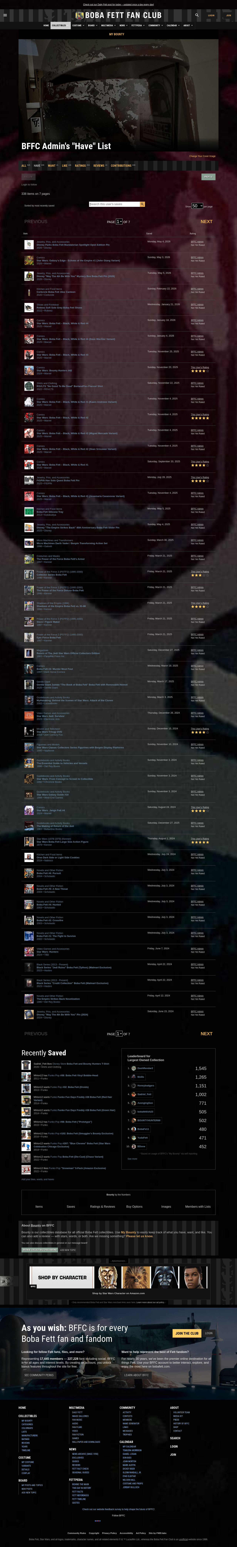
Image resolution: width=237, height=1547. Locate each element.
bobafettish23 (142, 1112)
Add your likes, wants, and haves (37, 1179)
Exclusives (78, 1457)
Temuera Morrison (132, 1450)
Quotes (75, 1503)
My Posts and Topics (32, 1485)
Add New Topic (68, 1250)
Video (75, 1431)
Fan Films (77, 1427)
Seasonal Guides (80, 1472)
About (188, 25)
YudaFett (139, 1138)
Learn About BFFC (136, 1375)
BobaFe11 (140, 1129)
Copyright (94, 1533)
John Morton (129, 1461)
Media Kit (178, 1416)
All (23, 165)
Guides (75, 1461)
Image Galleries (80, 1416)
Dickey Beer (129, 1469)
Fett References (80, 1495)
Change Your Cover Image (202, 156)
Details (25, 1469)
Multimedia (108, 25)
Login (211, 15)
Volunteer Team (181, 1412)
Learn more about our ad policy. (150, 1302)
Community (156, 25)
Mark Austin (129, 1465)
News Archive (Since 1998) (85, 1454)
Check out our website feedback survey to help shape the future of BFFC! (118, 1509)
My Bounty (116, 34)
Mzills (137, 1077)
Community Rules (77, 1533)
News (124, 25)
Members (127, 1420)
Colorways (27, 1428)
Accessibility (126, 1533)
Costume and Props (133, 1483)
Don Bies (127, 1457)
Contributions (121, 165)
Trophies (127, 1434)
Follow (28, 176)
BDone (138, 1146)
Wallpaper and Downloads (86, 1442)
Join (228, 15)
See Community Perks (39, 1375)
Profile (208, 176)
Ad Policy (141, 1533)
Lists (24, 1432)
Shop (175, 1427)
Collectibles (60, 25)
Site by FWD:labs (157, 1533)
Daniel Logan (129, 1454)
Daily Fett (77, 1412)
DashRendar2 (142, 1068)
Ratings (80, 165)
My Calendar (129, 1446)
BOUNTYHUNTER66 (146, 1120)
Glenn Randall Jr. (132, 1472)
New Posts (27, 1489)
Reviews (99, 165)
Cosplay (26, 1473)
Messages (128, 1431)
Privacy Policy (109, 1533)
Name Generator (131, 1423)
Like (64, 165)
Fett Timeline (79, 1499)
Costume (78, 25)
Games (75, 1438)
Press (176, 1420)
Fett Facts (77, 1491)
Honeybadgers (142, 1085)
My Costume (28, 1462)
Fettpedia (138, 25)
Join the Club (187, 1333)
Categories (27, 1424)
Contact (177, 1431)
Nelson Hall (129, 1480)
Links (125, 1427)
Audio (75, 1423)
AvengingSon (142, 1103)
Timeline (26, 1450)
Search (175, 1438)
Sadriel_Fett (141, 1094)
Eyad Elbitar (129, 1476)
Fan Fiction (78, 1434)
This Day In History (81, 1488)
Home (46, 25)
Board (93, 25)
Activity (127, 1412)
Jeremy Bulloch (131, 1487)
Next (207, 221)
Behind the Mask (80, 1484)
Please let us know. (139, 1236)
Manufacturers (30, 1435)
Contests (127, 1416)
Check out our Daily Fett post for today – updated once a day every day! (118, 4)
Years (24, 1446)
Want (52, 165)
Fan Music (77, 1420)
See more (132, 1159)
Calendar (173, 25)
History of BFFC (181, 1423)
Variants (26, 1466)
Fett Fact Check (80, 1469)
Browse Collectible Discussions (39, 1250)
